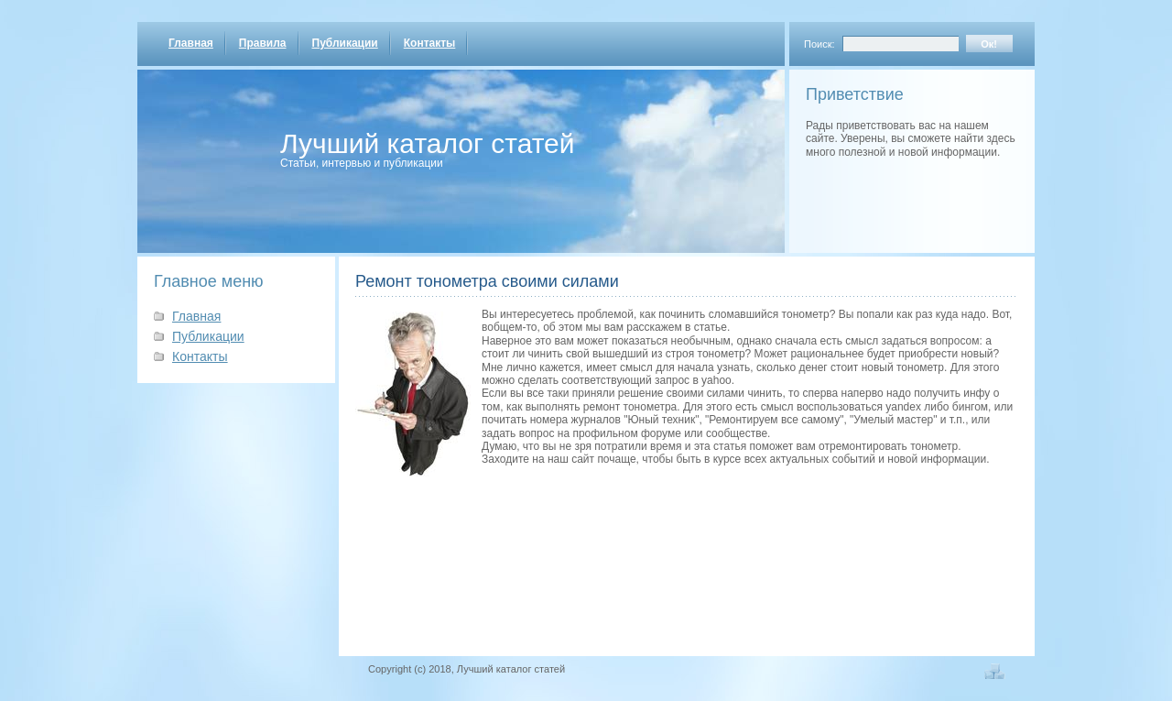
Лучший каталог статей (427, 143)
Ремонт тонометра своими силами (487, 281)
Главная (190, 43)
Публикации (345, 43)
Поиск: (819, 43)
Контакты (430, 43)
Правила (263, 43)
